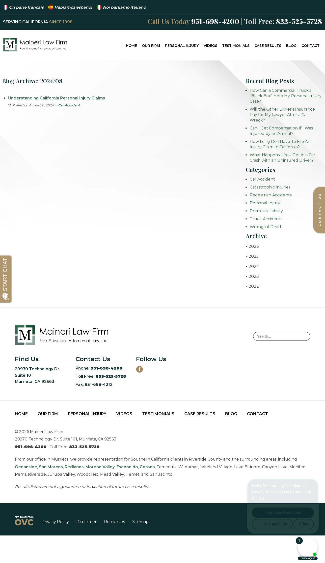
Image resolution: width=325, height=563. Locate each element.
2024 (252, 266)
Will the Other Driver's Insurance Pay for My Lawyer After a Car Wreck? (282, 115)
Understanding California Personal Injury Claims (56, 98)
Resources (114, 521)
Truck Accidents (266, 219)
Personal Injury (182, 45)
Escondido (127, 467)
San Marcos (51, 467)
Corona (147, 467)
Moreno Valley (100, 467)
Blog (291, 45)
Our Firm (151, 45)
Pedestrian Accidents (271, 195)
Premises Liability (266, 211)
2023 (252, 276)
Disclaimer (86, 521)
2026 (252, 246)
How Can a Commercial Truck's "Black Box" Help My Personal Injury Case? (286, 96)
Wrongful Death (266, 226)
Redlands (74, 467)
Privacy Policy (55, 521)
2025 (252, 256)
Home (131, 45)
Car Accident (69, 105)
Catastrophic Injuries (270, 187)
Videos (210, 45)
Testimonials (235, 45)
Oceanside (26, 467)
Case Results (267, 45)
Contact (310, 45)
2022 (252, 286)
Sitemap (140, 521)
